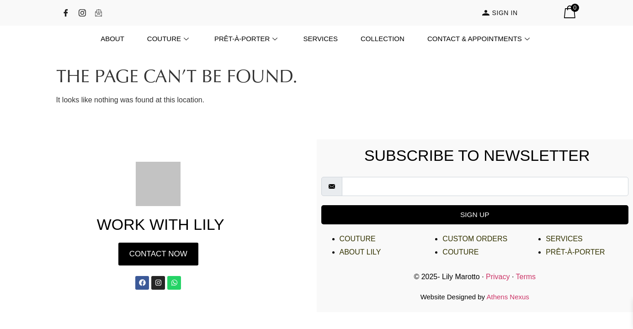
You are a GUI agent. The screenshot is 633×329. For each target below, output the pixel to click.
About (112, 38)
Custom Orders (474, 239)
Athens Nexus (507, 297)
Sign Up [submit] (475, 214)
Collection (382, 38)
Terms (526, 277)
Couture (168, 38)
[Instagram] (85, 13)
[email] (485, 186)
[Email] (102, 13)
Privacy (498, 277)
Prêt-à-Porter (245, 38)
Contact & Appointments (478, 38)
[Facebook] (69, 13)
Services (320, 38)
